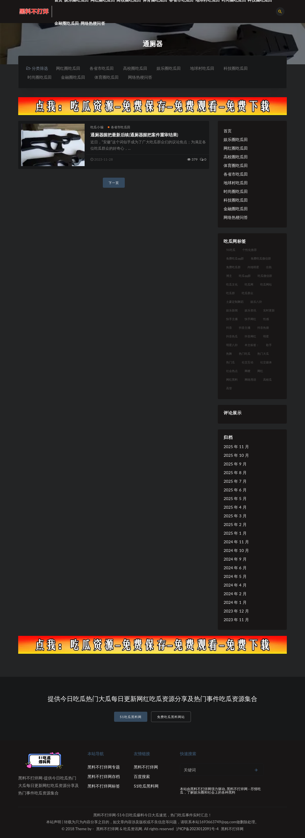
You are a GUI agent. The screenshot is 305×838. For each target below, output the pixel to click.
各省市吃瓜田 (102, 68)
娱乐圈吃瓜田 (169, 68)
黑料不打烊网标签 (104, 785)
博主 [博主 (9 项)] (229, 275)
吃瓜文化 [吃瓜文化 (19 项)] (232, 284)
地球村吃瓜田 (202, 68)
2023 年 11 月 (236, 619)
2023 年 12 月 (236, 610)
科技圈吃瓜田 (236, 68)
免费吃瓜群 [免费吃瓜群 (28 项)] (233, 267)
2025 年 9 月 (235, 463)
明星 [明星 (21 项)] (266, 336)
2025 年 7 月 (235, 481)
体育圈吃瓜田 (106, 77)
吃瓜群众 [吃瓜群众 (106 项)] (247, 293)
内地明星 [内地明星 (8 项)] (253, 267)
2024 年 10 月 (236, 550)
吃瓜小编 (96, 127)
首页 (228, 130)
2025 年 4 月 (235, 507)
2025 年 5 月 (235, 498)
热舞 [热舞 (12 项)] (229, 353)
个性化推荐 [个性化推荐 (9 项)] (249, 249)
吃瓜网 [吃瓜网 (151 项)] (249, 284)
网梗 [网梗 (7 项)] (247, 371)
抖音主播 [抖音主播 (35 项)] (244, 327)
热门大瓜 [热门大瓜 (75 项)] (263, 353)
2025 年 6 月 (235, 489)
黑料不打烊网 (146, 766)
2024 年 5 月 (235, 576)
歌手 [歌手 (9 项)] (269, 345)
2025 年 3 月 (235, 515)
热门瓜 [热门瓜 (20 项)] (230, 362)
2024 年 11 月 (236, 541)
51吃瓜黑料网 (131, 717)
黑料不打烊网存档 (104, 776)
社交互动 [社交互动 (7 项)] (247, 362)
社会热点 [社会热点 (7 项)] (232, 371)
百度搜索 (142, 776)
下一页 (114, 183)
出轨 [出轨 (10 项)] (269, 267)
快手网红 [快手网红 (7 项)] (250, 319)
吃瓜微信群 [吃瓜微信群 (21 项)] (265, 275)
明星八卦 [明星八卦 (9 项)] (232, 345)
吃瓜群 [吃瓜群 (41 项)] (230, 293)
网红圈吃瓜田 (68, 68)
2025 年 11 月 (236, 446)
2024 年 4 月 (235, 585)
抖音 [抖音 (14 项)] (229, 327)
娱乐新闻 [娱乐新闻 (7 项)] (232, 310)
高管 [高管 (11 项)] (229, 388)
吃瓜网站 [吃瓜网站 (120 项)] (266, 284)
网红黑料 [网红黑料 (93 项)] (232, 379)
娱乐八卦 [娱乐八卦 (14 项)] (256, 301)
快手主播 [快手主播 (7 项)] (232, 319)
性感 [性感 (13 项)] (266, 319)
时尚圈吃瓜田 (39, 77)
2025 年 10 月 (236, 455)
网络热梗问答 (93, 23)
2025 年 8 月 (235, 472)
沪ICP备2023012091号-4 (197, 828)
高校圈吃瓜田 (135, 68)
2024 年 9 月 (235, 559)
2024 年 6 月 (235, 567)
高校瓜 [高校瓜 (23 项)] (267, 379)
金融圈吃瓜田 (66, 23)
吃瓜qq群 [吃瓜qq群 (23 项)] (245, 275)
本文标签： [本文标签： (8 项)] (252, 345)
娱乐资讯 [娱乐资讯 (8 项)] (250, 310)
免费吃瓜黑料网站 (171, 717)
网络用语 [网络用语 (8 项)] (250, 379)
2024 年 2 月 (235, 593)
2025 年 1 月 (235, 533)
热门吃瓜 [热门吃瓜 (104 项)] (244, 353)
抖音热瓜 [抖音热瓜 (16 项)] (232, 336)
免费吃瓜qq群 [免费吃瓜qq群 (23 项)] (235, 258)
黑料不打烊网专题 (104, 766)
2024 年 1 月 (235, 602)
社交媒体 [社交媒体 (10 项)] (266, 362)
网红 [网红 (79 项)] (260, 371)
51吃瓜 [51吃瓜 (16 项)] (230, 249)
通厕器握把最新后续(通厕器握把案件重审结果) (134, 134)
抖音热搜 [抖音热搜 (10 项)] (263, 327)
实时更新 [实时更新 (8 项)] (269, 310)
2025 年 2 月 (235, 524)
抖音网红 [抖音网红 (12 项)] (250, 336)
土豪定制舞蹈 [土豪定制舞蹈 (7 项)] (234, 301)
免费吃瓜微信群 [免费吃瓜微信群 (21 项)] (261, 258)
